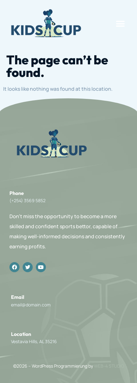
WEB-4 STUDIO (109, 366)
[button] (120, 24)
